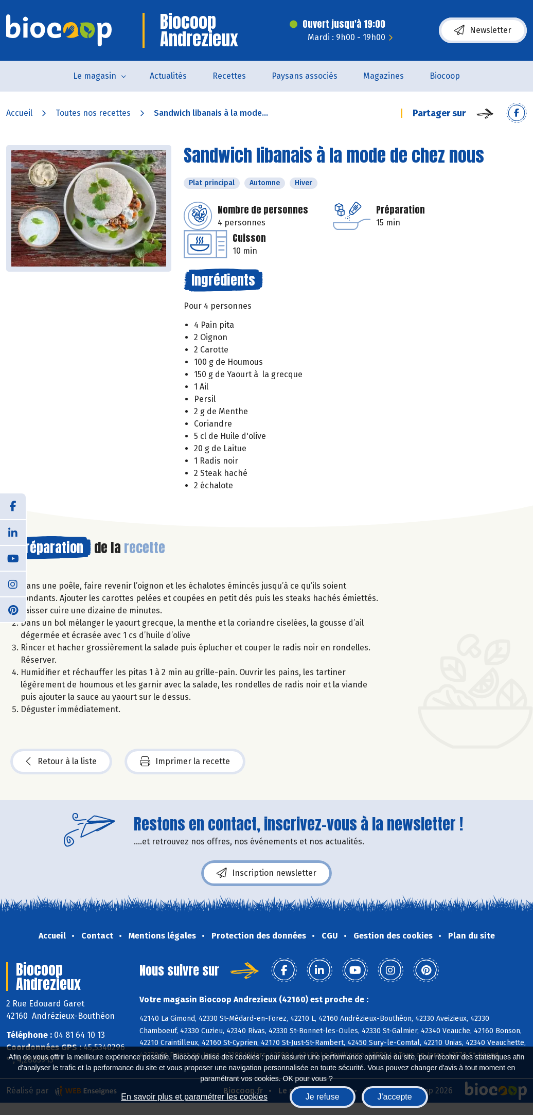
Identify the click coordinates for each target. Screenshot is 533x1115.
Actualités (168, 76)
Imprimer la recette (185, 761)
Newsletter (482, 30)
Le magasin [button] (94, 76)
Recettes (229, 76)
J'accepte (395, 1096)
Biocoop (445, 76)
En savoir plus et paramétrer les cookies (194, 1096)
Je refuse (323, 1096)
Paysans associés (304, 76)
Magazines (383, 76)
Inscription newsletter (266, 873)
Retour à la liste (61, 761)
